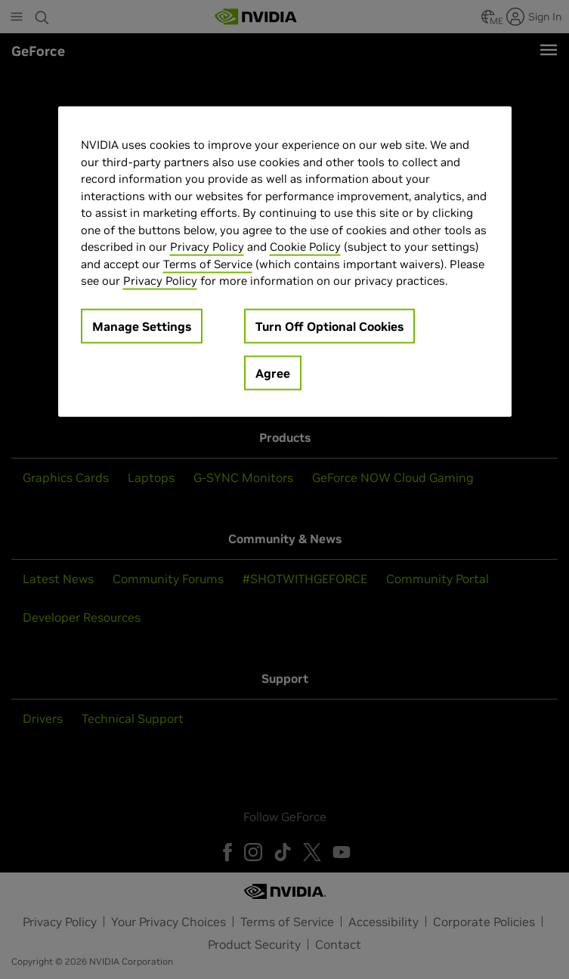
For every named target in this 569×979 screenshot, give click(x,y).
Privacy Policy (207, 246)
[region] (285, 262)
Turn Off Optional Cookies (329, 326)
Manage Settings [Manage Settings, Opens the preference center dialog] (141, 326)
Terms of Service (207, 264)
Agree (272, 373)
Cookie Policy (305, 246)
